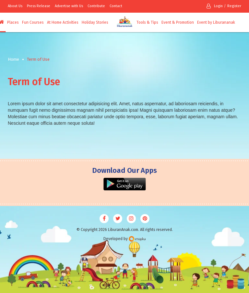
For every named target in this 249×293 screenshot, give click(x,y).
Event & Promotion (177, 22)
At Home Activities (62, 22)
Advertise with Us (69, 6)
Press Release (38, 6)
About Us (15, 6)
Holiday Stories (95, 22)
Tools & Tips (147, 22)
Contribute (96, 6)
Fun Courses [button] (33, 22)
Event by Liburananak (216, 22)
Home (13, 59)
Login (215, 6)
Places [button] (13, 22)
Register (234, 6)
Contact (116, 6)
